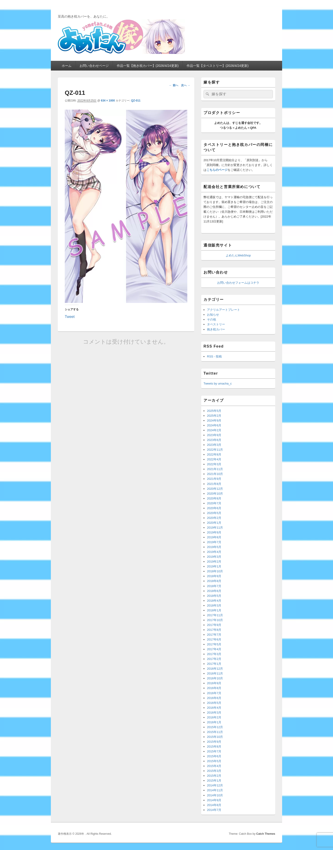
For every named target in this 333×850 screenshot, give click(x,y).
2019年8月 (214, 537)
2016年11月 (215, 673)
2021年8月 (214, 484)
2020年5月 (214, 513)
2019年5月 (214, 547)
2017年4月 (214, 649)
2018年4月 (214, 600)
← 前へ (173, 85)
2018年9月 (214, 576)
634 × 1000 (108, 100)
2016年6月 (214, 698)
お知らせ (213, 314)
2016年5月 (214, 703)
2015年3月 (214, 771)
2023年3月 (214, 445)
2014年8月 (214, 805)
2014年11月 (215, 790)
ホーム (66, 66)
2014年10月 (215, 795)
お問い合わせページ (94, 66)
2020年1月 (214, 522)
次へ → (185, 85)
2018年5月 (214, 595)
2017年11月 (215, 615)
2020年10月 (215, 493)
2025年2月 (214, 415)
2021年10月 (215, 474)
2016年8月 (214, 688)
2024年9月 (214, 420)
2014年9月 (214, 800)
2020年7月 (214, 503)
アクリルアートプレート (223, 309)
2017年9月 (214, 625)
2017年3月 (214, 654)
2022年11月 (215, 449)
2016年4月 (214, 707)
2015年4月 (214, 766)
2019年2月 (214, 561)
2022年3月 (214, 464)
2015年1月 (214, 780)
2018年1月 (214, 610)
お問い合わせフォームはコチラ (238, 282)
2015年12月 (215, 727)
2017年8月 (214, 629)
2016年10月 (215, 678)
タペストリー (216, 324)
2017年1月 (214, 663)
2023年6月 (214, 440)
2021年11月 (215, 469)
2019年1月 (214, 566)
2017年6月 (214, 639)
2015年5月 (214, 761)
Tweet (70, 316)
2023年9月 (214, 435)
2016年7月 (214, 693)
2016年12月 (215, 668)
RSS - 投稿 (214, 356)
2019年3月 (214, 556)
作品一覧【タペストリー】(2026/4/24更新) (218, 66)
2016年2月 (214, 717)
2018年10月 (215, 571)
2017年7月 (214, 634)
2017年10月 (215, 620)
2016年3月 (214, 712)
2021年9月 (214, 478)
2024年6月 (214, 425)
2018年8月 (214, 581)
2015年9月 (214, 741)
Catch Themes (265, 833)
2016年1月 (214, 722)
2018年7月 (214, 586)
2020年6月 (214, 508)
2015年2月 (214, 775)
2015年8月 (214, 746)
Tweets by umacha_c (218, 383)
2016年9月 (214, 683)
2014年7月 (214, 810)
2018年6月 (214, 591)
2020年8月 (214, 498)
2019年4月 (214, 552)
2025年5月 (214, 411)
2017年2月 (214, 659)
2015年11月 (215, 732)
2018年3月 (214, 605)
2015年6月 (214, 756)
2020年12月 (215, 488)
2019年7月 (214, 542)
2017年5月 (214, 644)
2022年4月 (214, 459)
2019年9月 (214, 532)
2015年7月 (214, 751)
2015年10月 (215, 737)
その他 (211, 319)
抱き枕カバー (216, 329)
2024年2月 (214, 430)
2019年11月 (215, 527)
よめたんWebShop (238, 255)
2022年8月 (214, 454)
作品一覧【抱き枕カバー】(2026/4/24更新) (148, 66)
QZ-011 (136, 100)
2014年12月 (215, 785)
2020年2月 (214, 518)
